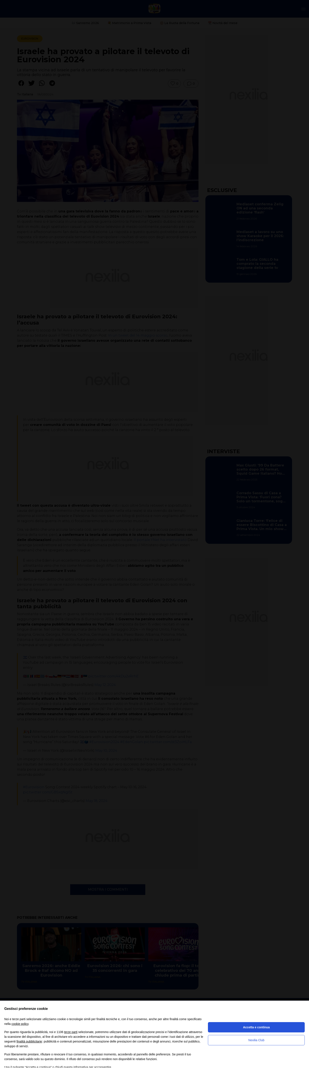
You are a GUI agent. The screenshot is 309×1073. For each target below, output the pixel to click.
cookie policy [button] (19, 1024)
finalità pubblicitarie (29, 1041)
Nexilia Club (256, 1040)
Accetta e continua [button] (256, 1027)
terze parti (70, 1032)
